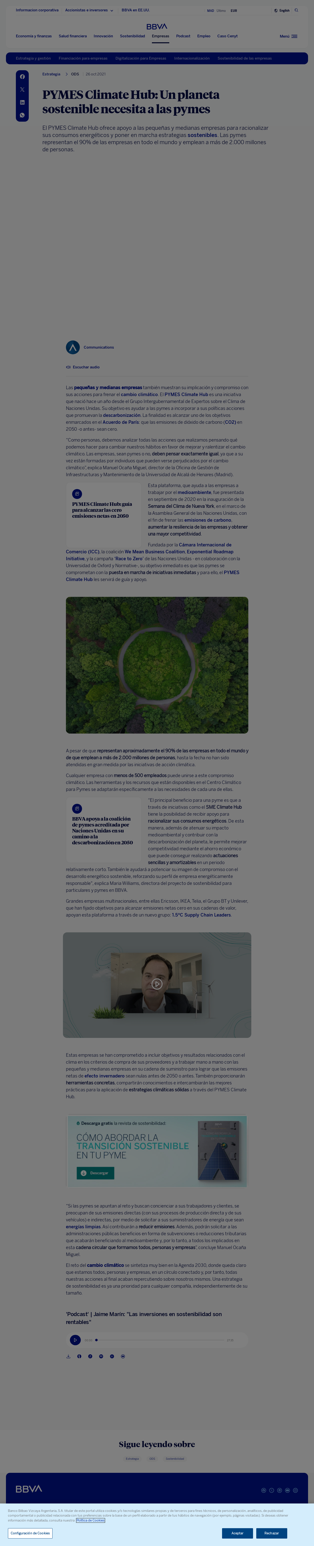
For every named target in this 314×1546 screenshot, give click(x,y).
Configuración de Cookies (30, 1533)
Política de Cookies (91, 1520)
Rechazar (271, 1533)
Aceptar (237, 1533)
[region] (157, 1524)
